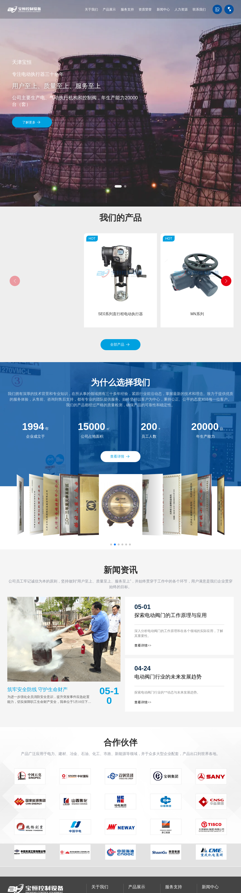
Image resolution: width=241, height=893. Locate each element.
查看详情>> (142, 645)
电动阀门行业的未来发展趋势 (168, 677)
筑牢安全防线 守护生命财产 (37, 689)
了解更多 (31, 122)
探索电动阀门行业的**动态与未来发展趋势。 (167, 692)
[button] (118, 186)
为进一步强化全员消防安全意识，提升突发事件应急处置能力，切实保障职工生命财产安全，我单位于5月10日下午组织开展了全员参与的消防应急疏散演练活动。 (49, 702)
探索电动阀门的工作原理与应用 (170, 615)
